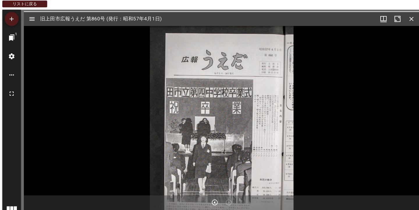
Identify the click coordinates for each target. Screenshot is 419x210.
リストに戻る (25, 3)
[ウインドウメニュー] (383, 19)
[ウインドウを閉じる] (411, 19)
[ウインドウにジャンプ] (12, 38)
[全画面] (12, 94)
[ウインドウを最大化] (397, 19)
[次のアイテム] (215, 202)
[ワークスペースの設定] (12, 56)
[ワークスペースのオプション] (12, 75)
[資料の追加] (12, 19)
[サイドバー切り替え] (32, 19)
